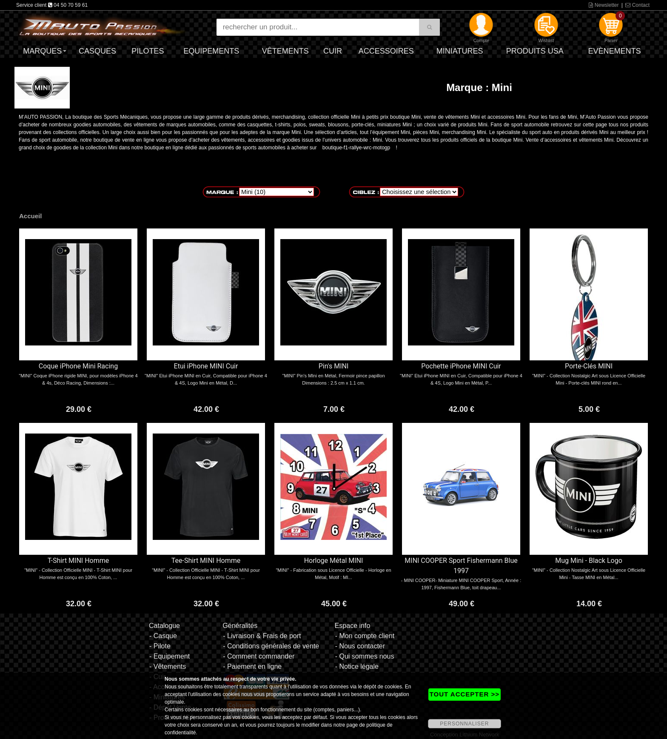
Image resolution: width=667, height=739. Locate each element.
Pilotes (147, 51)
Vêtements (285, 51)
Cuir (332, 51)
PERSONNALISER (464, 724)
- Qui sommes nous (364, 656)
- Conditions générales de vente (271, 646)
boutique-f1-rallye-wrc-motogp (356, 148)
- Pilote (160, 646)
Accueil (30, 216)
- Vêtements (167, 666)
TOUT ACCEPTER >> (464, 694)
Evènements (614, 51)
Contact (637, 5)
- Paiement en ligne (252, 666)
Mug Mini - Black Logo (588, 560)
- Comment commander (258, 656)
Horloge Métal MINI (333, 560)
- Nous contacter (360, 646)
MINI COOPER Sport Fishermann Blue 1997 (461, 565)
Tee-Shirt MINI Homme (206, 560)
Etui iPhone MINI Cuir (206, 366)
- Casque (163, 635)
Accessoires (386, 51)
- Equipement (169, 656)
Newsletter (604, 5)
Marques (42, 51)
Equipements (211, 51)
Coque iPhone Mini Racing (78, 366)
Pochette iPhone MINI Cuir (461, 366)
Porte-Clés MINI (589, 366)
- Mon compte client (365, 635)
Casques (97, 51)
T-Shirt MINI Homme (78, 560)
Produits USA (535, 51)
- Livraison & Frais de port (262, 635)
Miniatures (459, 51)
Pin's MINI (334, 366)
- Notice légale (357, 666)
